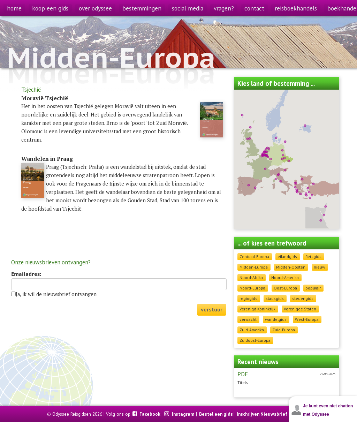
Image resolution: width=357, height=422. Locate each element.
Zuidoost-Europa (255, 340)
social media (187, 8)
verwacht (248, 319)
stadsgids (275, 298)
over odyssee (95, 8)
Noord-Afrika (251, 277)
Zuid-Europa (283, 329)
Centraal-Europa (254, 256)
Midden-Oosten (290, 267)
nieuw (319, 267)
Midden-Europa (254, 267)
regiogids (248, 298)
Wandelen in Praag (47, 159)
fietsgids (313, 256)
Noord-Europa (252, 288)
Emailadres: (26, 274)
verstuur (211, 309)
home (14, 8)
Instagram (183, 414)
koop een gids (50, 8)
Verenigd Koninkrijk (257, 308)
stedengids (302, 298)
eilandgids (287, 256)
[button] (296, 183)
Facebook (150, 414)
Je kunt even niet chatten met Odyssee (328, 410)
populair (313, 288)
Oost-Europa (285, 288)
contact (254, 8)
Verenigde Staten (300, 308)
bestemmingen (141, 8)
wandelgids (276, 319)
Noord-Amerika (285, 277)
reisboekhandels (296, 8)
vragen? (224, 8)
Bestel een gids (216, 414)
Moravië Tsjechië (44, 98)
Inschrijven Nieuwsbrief (262, 414)
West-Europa (307, 319)
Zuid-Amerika (252, 329)
